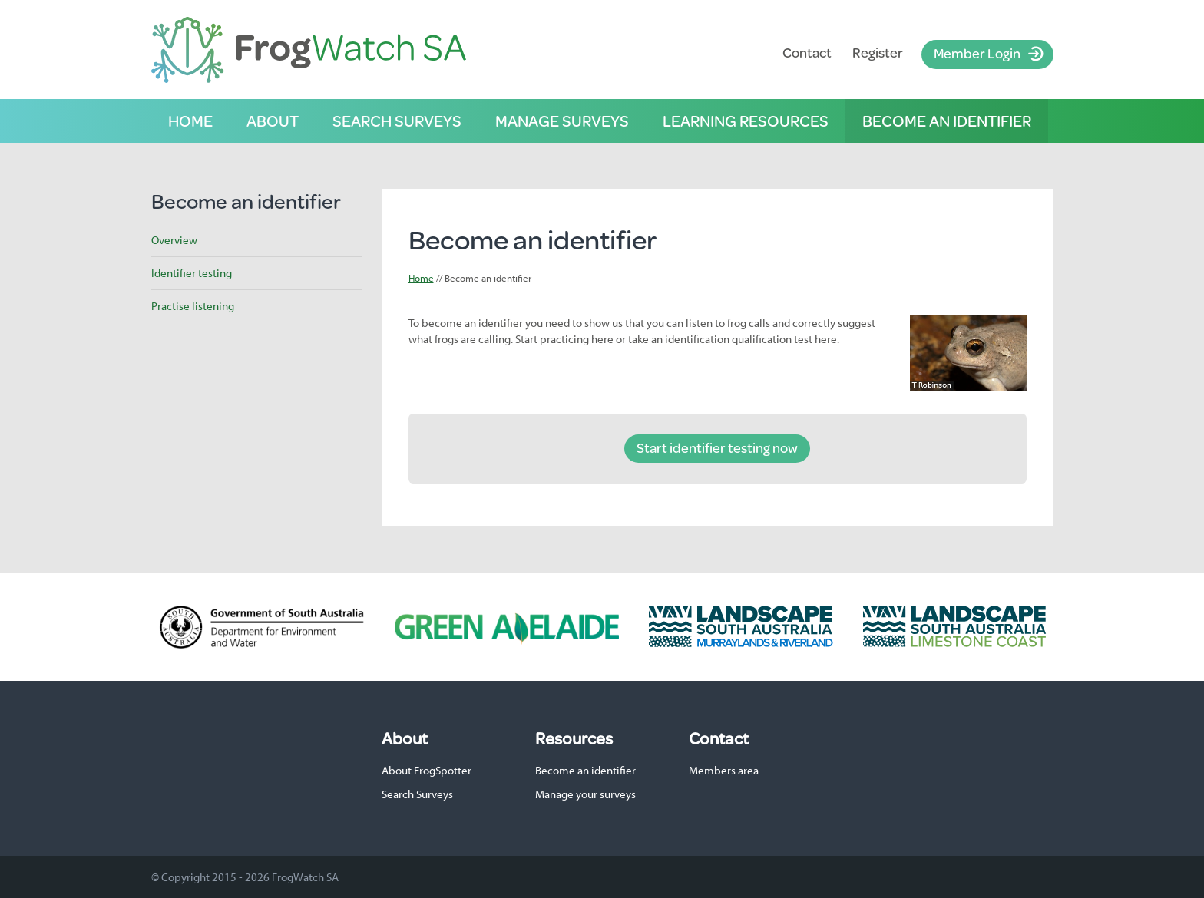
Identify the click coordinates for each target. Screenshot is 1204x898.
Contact (807, 52)
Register (877, 52)
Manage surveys (562, 120)
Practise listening (192, 306)
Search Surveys (417, 794)
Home (190, 120)
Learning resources (746, 120)
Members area (724, 770)
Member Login (977, 53)
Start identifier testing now (717, 447)
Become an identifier (946, 120)
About (272, 120)
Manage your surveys (585, 794)
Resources (574, 738)
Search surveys (396, 120)
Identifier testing (191, 273)
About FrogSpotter (426, 770)
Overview (174, 240)
